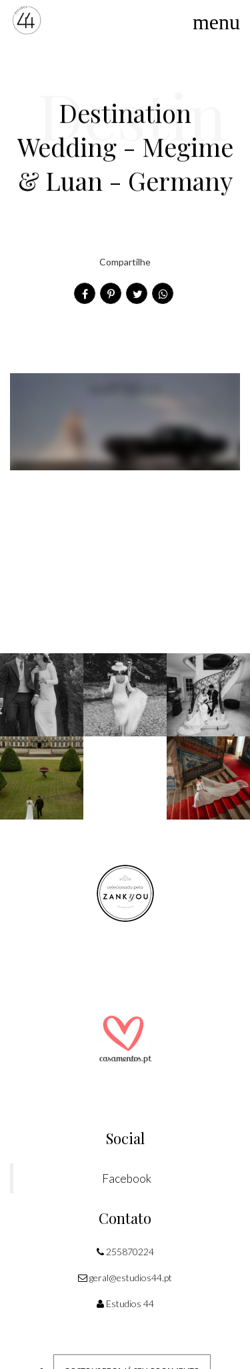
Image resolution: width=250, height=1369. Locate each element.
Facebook (126, 1178)
